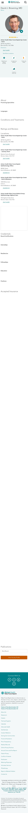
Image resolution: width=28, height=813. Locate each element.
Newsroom (4, 715)
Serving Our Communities (8, 735)
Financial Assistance (6, 738)
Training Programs (6, 721)
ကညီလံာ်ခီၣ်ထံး (11, 789)
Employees (4, 759)
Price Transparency (6, 741)
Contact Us (4, 774)
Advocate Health (5, 727)
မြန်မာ (10, 788)
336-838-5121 (6, 172)
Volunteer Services (6, 765)
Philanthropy (4, 768)
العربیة (7, 788)
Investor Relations (5, 733)
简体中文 (14, 788)
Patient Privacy (5, 753)
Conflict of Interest (6, 756)
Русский (15, 790)
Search (25, 1)
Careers (3, 718)
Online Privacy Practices (7, 747)
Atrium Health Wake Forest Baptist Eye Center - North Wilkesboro (14, 178)
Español (3, 788)
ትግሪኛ (23, 790)
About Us (3, 712)
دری (17, 788)
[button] (21, 31)
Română (10, 790)
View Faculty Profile (14, 657)
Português (6, 790)
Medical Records (5, 744)
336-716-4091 (6, 50)
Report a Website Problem (8, 771)
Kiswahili (19, 790)
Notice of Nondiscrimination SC (9, 708)
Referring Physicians (6, 762)
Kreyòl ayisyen (5, 789)
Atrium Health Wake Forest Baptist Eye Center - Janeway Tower (14, 150)
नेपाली (24, 789)
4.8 (17, 37)
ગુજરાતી (24, 788)
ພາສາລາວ (21, 789)
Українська (10, 792)
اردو (14, 792)
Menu (2, 2)
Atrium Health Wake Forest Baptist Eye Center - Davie (14, 40)
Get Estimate (4, 730)
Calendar (3, 724)
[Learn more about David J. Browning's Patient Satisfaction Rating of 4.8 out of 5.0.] (12, 37)
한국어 (16, 789)
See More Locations (8, 53)
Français (20, 788)
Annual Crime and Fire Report (9, 750)
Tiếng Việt (18, 792)
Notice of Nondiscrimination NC (9, 707)
